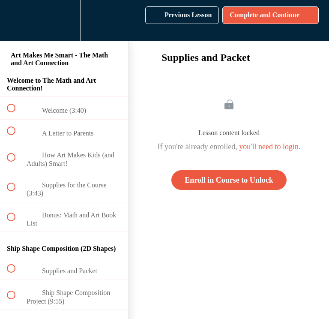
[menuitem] (64, 20)
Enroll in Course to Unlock (229, 180)
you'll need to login (269, 146)
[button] (16, 20)
